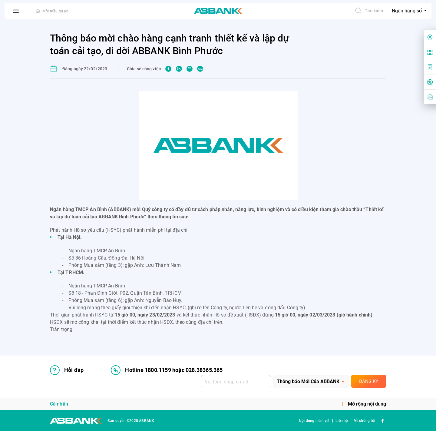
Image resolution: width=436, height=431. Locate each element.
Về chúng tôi (364, 421)
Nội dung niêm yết (314, 421)
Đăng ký (368, 381)
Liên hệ (341, 421)
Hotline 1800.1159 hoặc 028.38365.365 (167, 370)
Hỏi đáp (67, 370)
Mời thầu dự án (55, 11)
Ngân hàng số (407, 11)
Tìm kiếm (369, 10)
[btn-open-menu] (16, 11)
